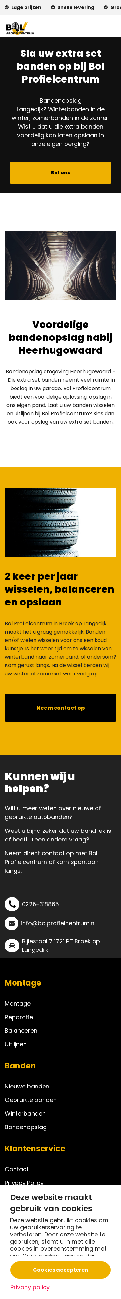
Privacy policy (30, 1287)
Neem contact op (60, 708)
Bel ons (60, 172)
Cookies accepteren (60, 1270)
